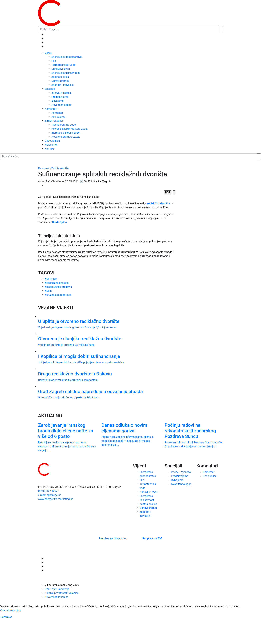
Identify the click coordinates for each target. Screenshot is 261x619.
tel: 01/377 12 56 (48, 491)
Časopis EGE (52, 140)
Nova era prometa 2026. (65, 136)
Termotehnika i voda (63, 64)
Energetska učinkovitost (65, 72)
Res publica (58, 116)
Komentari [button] (51, 108)
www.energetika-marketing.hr (55, 499)
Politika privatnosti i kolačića (62, 593)
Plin (53, 60)
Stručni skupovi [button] (54, 120)
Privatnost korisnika (56, 597)
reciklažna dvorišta (158, 203)
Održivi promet (60, 80)
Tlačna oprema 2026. (64, 124)
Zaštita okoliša (60, 76)
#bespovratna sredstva (58, 286)
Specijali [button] (50, 88)
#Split (48, 290)
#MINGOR (51, 279)
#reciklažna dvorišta (57, 282)
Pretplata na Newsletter (113, 538)
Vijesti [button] (48, 53)
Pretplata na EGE (152, 538)
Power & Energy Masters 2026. (69, 128)
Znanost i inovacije (62, 84)
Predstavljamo (59, 96)
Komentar (57, 112)
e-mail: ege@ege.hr (49, 495)
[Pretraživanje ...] (128, 29)
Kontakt (49, 148)
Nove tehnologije (61, 104)
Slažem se (6, 617)
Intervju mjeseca (61, 92)
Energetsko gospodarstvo (66, 56)
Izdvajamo (57, 100)
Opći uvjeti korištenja (57, 589)
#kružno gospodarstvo (58, 294)
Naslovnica (44, 168)
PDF (167, 192)
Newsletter (51, 144)
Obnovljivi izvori (60, 68)
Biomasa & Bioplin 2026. (65, 132)
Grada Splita (59, 222)
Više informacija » (10, 610)
